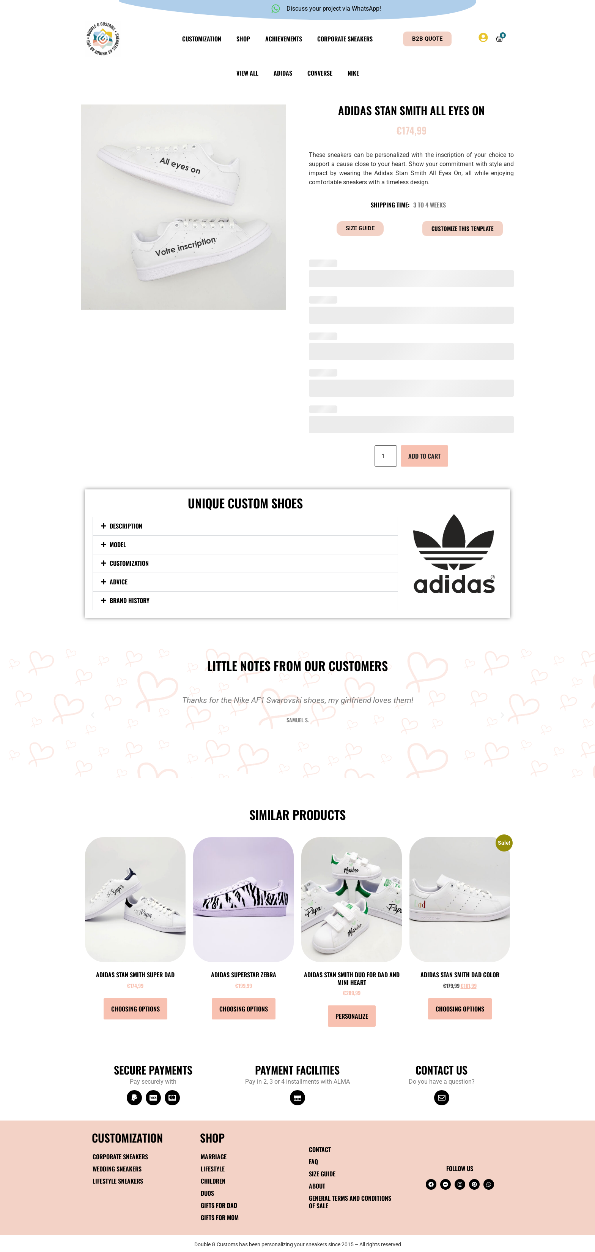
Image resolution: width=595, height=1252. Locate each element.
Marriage (214, 1156)
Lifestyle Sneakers (118, 1181)
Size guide (322, 1173)
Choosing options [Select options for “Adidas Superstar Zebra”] (243, 1008)
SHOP (212, 1137)
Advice (119, 581)
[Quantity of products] (386, 456)
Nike (353, 73)
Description (126, 525)
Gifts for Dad (219, 1205)
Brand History (130, 600)
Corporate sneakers (345, 38)
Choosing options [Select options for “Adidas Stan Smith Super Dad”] (135, 1008)
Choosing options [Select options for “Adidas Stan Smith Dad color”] (460, 1008)
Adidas (283, 73)
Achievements (283, 38)
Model (118, 544)
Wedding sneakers (117, 1168)
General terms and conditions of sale (350, 1201)
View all (247, 73)
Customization (201, 38)
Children (213, 1181)
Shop (243, 38)
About (317, 1185)
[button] (245, 526)
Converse (319, 73)
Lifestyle (213, 1168)
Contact (320, 1149)
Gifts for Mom (220, 1217)
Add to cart (424, 456)
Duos (207, 1193)
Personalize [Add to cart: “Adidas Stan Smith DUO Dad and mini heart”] (351, 1016)
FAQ (313, 1161)
